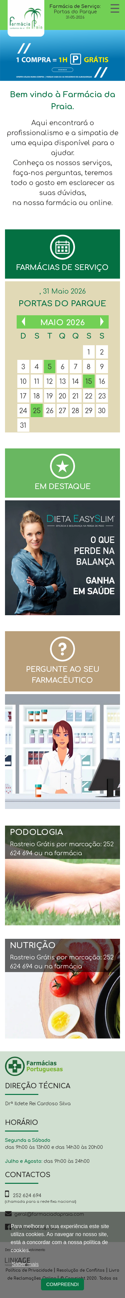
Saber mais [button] (25, 1264)
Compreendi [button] (62, 1284)
